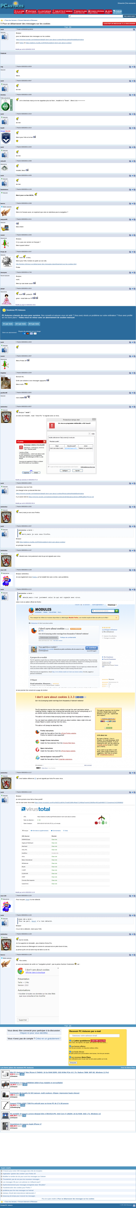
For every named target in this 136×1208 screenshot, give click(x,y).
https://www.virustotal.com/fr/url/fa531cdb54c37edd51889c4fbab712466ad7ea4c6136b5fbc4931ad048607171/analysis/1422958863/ (79, 802)
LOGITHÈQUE (44, 11)
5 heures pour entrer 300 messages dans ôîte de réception (22, 1171)
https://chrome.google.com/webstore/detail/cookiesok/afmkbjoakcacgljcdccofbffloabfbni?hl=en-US (61, 497)
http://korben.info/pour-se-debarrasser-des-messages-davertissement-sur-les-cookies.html (46, 264)
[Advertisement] (68, 1150)
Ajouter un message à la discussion (119, 24)
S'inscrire (121, 3)
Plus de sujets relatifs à (68, 1199)
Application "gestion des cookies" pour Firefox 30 (19, 1174)
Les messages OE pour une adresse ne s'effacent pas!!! (21, 1182)
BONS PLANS (80, 11)
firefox (22, 43)
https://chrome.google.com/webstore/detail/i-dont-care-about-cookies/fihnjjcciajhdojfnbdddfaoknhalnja (50, 39)
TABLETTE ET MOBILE (62, 11)
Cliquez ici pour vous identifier (34, 1033)
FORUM (117, 11)
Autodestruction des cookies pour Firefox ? (17, 1187)
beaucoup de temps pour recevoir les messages (19, 1196)
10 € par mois (20, 324)
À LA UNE (19, 11)
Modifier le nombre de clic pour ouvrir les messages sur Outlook (24, 1176)
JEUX (108, 11)
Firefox (34, 577)
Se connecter (131, 3)
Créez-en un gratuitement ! (47, 1038)
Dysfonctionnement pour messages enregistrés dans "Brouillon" (24, 1185)
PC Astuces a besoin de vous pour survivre (21, 315)
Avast (27, 899)
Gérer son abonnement (9, 332)
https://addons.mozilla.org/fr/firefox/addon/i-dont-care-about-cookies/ (49, 43)
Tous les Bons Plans (128, 1067)
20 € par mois (34, 324)
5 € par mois (8, 324)
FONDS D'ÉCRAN (96, 11)
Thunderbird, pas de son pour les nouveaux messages (21, 1179)
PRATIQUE (31, 11)
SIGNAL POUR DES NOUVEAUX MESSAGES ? (19, 1193)
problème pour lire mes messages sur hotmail (18, 1190)
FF (35, 778)
